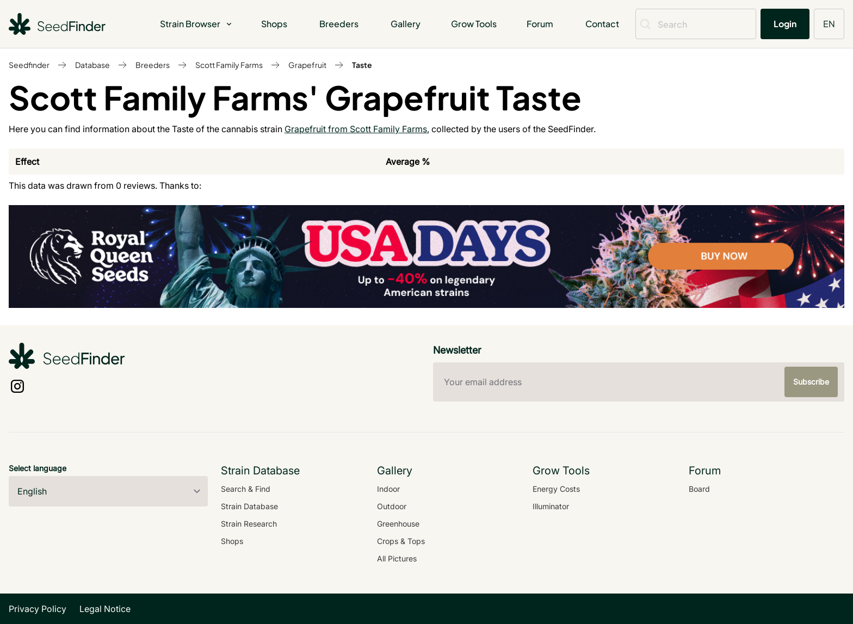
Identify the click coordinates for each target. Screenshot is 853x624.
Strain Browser (196, 23)
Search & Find (245, 488)
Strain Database (249, 506)
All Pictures (397, 558)
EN (829, 23)
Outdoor (391, 506)
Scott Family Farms (229, 65)
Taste (362, 65)
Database (92, 65)
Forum (540, 23)
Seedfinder (29, 65)
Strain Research (249, 523)
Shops (274, 23)
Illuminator (551, 506)
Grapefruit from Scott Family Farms (356, 128)
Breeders (338, 23)
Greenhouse (398, 523)
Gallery (406, 23)
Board (699, 488)
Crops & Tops (401, 541)
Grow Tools (474, 23)
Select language (37, 468)
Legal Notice (105, 608)
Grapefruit (307, 65)
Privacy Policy (37, 608)
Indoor (388, 488)
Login (785, 23)
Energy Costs (556, 488)
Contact (602, 23)
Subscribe (811, 381)
